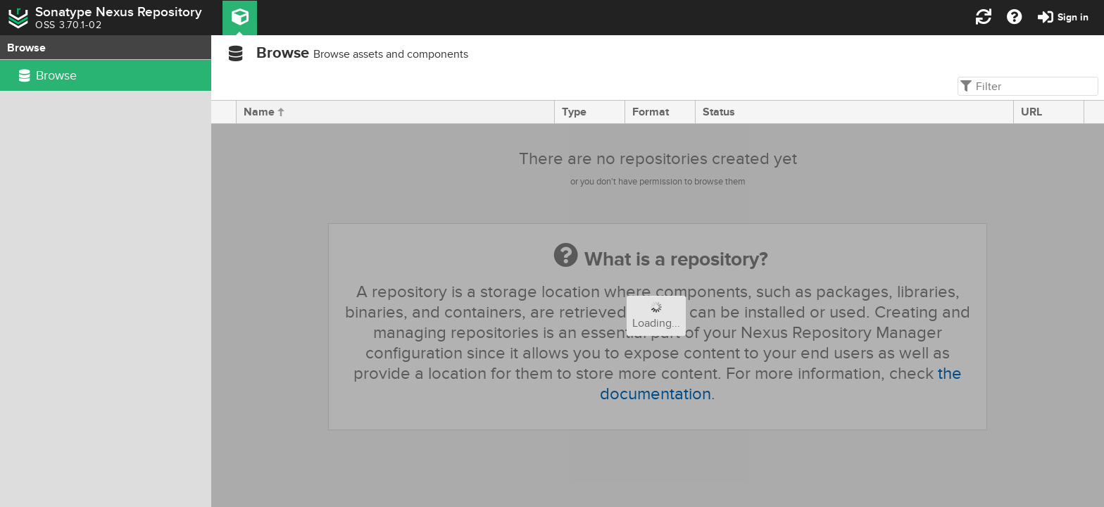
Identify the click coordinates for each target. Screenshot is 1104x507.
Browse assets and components (390, 54)
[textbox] (1026, 86)
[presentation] (224, 112)
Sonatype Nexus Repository (118, 12)
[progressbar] (657, 315)
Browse (282, 53)
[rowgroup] (105, 283)
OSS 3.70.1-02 (68, 25)
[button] (239, 18)
